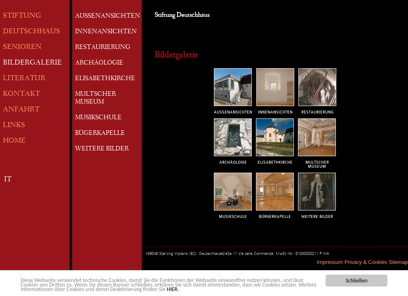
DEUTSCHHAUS (31, 31)
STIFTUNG (22, 16)
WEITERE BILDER (102, 149)
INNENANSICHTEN (106, 32)
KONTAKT (21, 94)
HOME (14, 141)
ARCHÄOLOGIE (99, 63)
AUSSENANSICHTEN (107, 16)
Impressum (330, 262)
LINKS (14, 125)
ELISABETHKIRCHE (105, 79)
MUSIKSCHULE (98, 118)
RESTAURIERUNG (102, 47)
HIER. (173, 290)
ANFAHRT (21, 109)
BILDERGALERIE (32, 63)
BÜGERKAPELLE (100, 133)
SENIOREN (22, 47)
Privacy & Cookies (366, 262)
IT (8, 179)
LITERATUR (24, 78)
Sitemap (398, 262)
